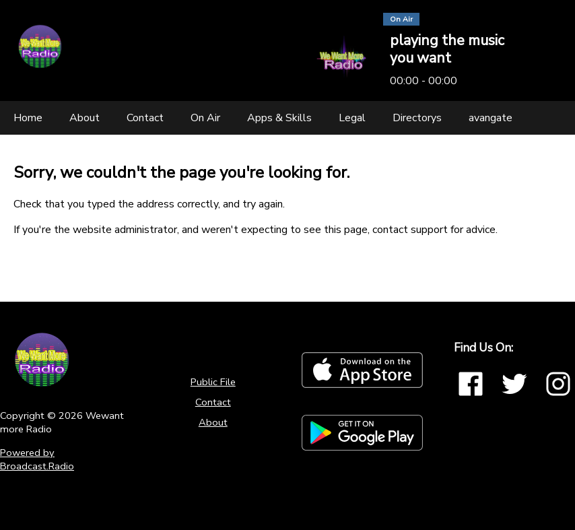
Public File (213, 382)
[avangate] (490, 118)
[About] (84, 118)
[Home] (28, 118)
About (213, 422)
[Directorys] (417, 118)
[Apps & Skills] (279, 118)
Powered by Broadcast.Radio (37, 459)
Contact (213, 402)
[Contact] (145, 118)
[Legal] (352, 118)
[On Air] (205, 118)
